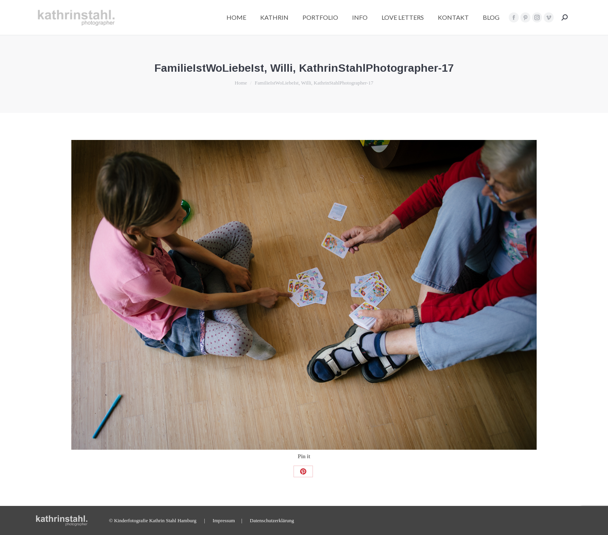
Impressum (223, 520)
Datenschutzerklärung (272, 520)
